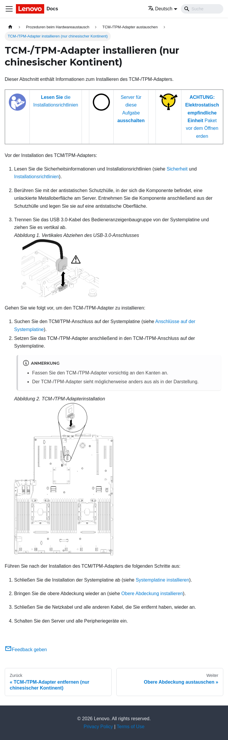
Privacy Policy (98, 726)
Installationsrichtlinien (36, 176)
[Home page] (10, 27)
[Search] (202, 9)
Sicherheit (177, 168)
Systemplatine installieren (162, 579)
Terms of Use (130, 726)
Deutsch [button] (160, 8)
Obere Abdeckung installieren (152, 593)
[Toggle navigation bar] (9, 8)
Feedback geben (26, 649)
